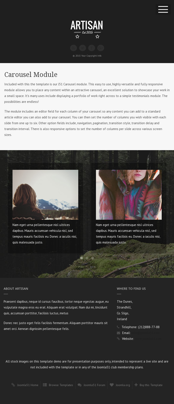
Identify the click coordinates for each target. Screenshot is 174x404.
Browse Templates (61, 385)
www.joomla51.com (148, 339)
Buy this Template (151, 385)
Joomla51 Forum (94, 385)
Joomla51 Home (27, 385)
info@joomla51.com (146, 333)
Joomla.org (123, 385)
